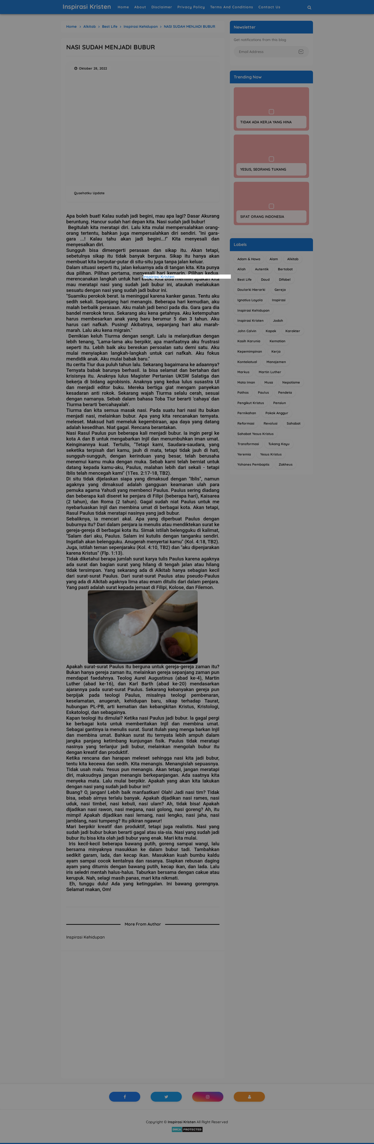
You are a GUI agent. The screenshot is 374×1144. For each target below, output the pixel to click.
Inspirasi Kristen (158, 276)
